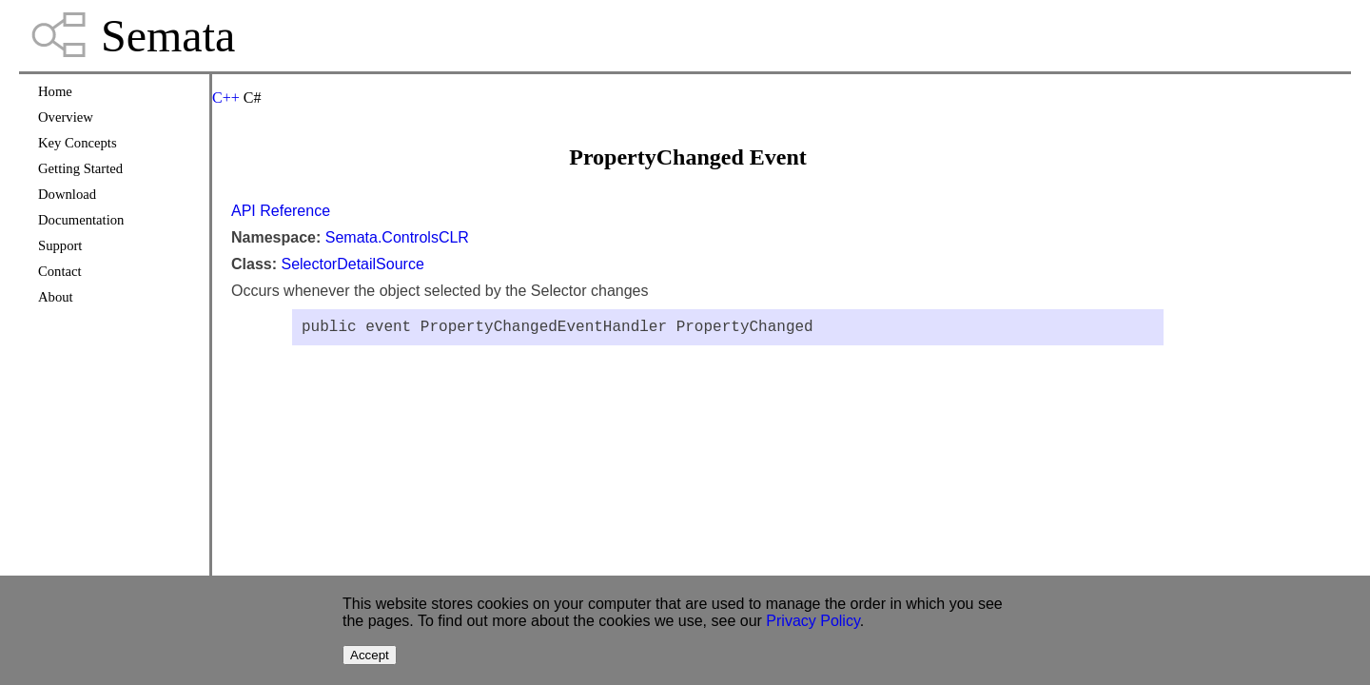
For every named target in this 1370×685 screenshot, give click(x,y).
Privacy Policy (812, 621)
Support (60, 245)
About (55, 296)
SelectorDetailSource (352, 264)
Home (55, 91)
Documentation (81, 219)
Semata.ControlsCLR (397, 237)
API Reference (280, 211)
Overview (65, 117)
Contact (60, 271)
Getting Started (80, 168)
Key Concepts (77, 142)
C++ (226, 97)
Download (67, 194)
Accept (369, 655)
